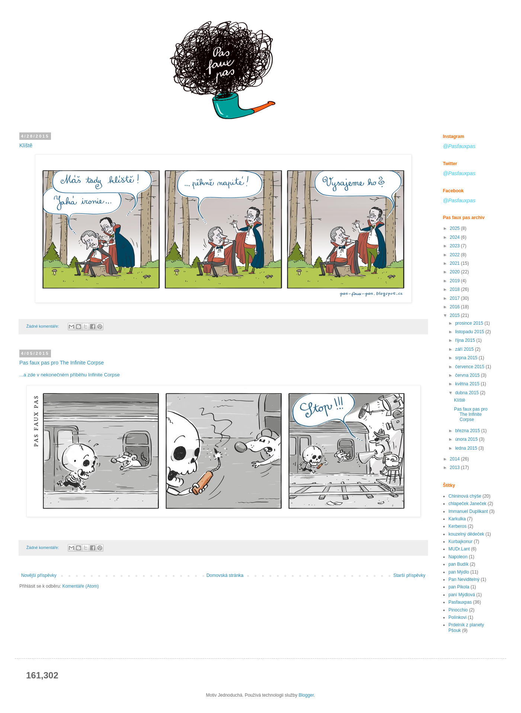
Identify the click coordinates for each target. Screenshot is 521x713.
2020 (455, 271)
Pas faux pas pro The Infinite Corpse (61, 363)
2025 (455, 228)
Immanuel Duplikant (468, 511)
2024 (455, 237)
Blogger (306, 695)
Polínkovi (457, 617)
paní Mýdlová (461, 594)
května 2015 (468, 383)
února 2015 (467, 439)
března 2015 (468, 430)
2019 (455, 280)
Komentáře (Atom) (80, 586)
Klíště (25, 145)
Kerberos (457, 526)
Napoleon (457, 556)
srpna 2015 (467, 357)
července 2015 (470, 366)
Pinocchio (458, 610)
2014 (455, 459)
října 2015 (465, 340)
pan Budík (458, 564)
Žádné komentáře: (43, 326)
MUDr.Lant (459, 549)
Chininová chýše (464, 496)
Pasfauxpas (460, 602)
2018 (455, 289)
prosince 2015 (470, 323)
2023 (455, 245)
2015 (455, 315)
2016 (455, 306)
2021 (455, 263)
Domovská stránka (225, 575)
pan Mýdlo (458, 572)
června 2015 (468, 375)
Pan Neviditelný (463, 579)
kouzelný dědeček (466, 534)
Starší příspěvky (409, 575)
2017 (455, 298)
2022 (455, 254)
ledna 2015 (467, 448)
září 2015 (465, 349)
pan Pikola (458, 587)
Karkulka (457, 518)
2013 (455, 467)
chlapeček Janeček (467, 503)
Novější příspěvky (39, 575)
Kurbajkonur (460, 541)
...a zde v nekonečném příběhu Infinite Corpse (69, 375)
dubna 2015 (467, 392)
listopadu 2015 (470, 331)
